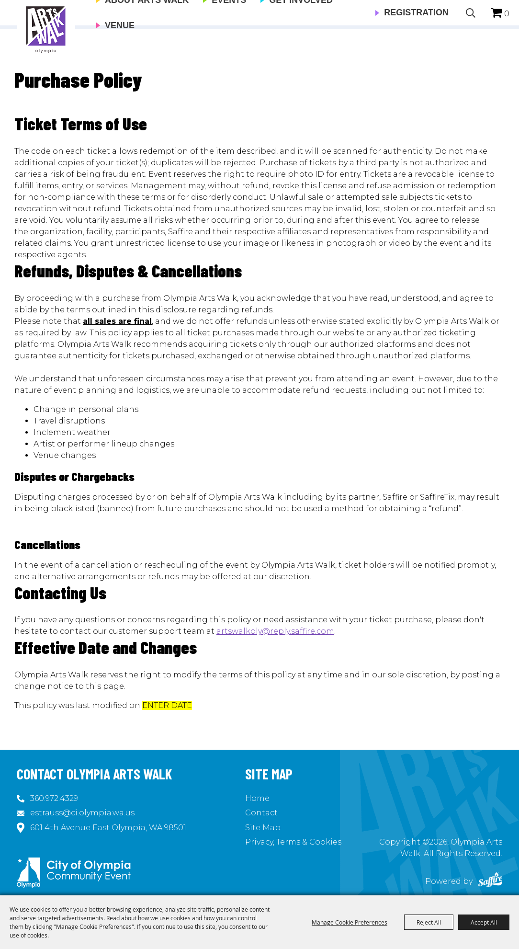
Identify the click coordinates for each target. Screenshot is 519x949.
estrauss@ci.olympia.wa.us (82, 812)
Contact (261, 812)
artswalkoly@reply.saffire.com (275, 631)
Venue (120, 25)
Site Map (263, 827)
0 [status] (506, 13)
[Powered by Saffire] (490, 881)
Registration (416, 12)
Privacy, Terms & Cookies (293, 841)
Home (257, 798)
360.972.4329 (54, 798)
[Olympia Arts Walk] (46, 28)
